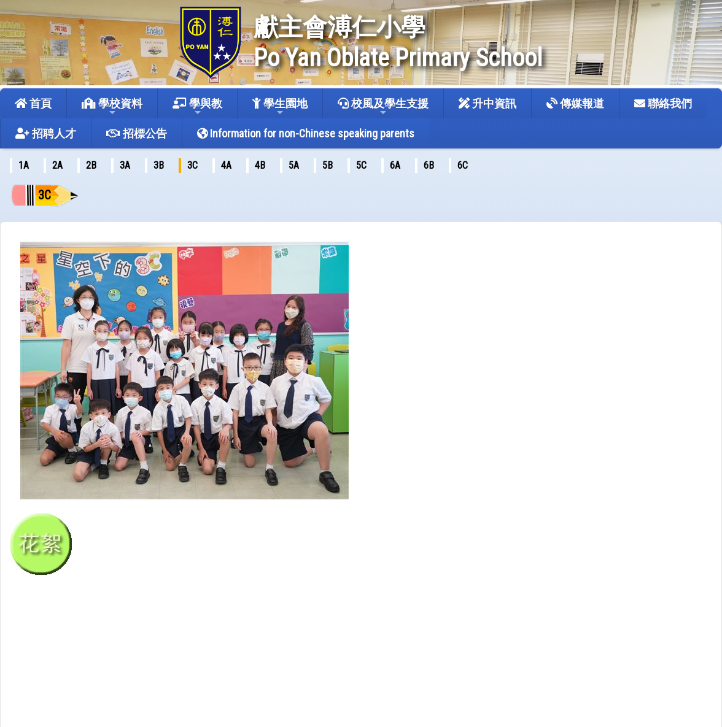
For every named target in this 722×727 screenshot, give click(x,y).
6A (395, 165)
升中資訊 (487, 103)
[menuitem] (23, 165)
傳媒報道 (575, 103)
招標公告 (136, 133)
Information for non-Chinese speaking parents (305, 133)
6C (462, 165)
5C (361, 165)
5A (294, 165)
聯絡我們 (663, 103)
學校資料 (112, 107)
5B (327, 165)
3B (158, 165)
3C (192, 165)
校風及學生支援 (383, 107)
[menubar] (246, 165)
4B (260, 165)
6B (429, 165)
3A (125, 165)
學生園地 (280, 107)
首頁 (33, 103)
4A (226, 165)
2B (91, 165)
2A (57, 165)
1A (23, 165)
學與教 (197, 107)
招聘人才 (45, 133)
